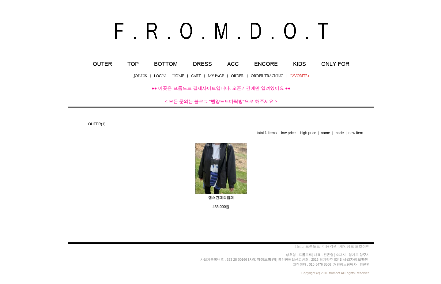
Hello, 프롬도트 (307, 246)
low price (288, 133)
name (325, 133)
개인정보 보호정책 (354, 246)
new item (356, 133)
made (339, 133)
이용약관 (329, 246)
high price (308, 133)
